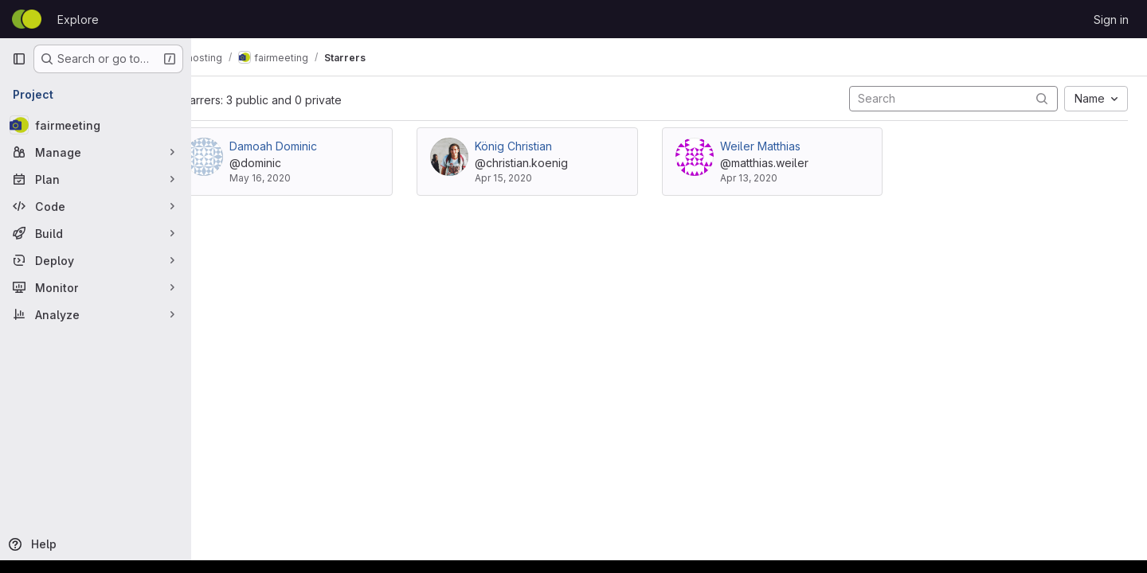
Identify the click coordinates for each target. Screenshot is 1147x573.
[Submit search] (1041, 98)
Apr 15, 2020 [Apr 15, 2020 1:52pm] (533, 178)
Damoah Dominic (312, 146)
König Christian (542, 146)
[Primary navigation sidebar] (19, 59)
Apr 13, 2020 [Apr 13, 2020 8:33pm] (768, 178)
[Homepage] (27, 19)
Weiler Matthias (779, 146)
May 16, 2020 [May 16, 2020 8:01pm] (299, 178)
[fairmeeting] (95, 125)
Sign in (1111, 19)
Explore (78, 19)
